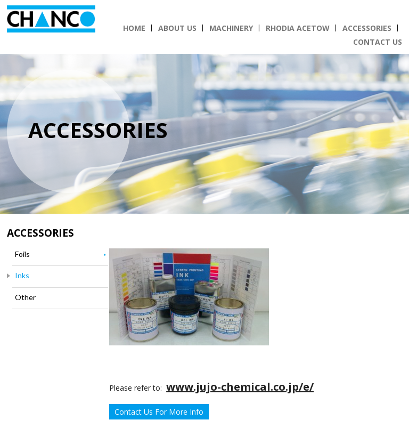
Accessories (366, 28)
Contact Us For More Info (158, 412)
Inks (22, 275)
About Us (177, 28)
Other (25, 297)
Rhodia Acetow (298, 28)
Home (134, 28)
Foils (22, 254)
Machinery (231, 28)
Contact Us (377, 42)
